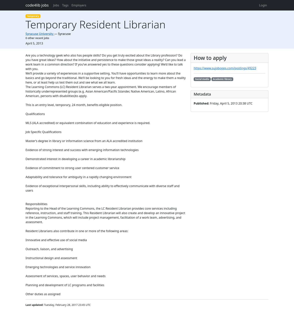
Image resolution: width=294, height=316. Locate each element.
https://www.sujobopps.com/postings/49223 (225, 68)
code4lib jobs (37, 5)
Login (263, 5)
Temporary (33, 16)
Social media (202, 79)
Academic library (222, 79)
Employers (78, 5)
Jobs (56, 5)
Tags (65, 5)
